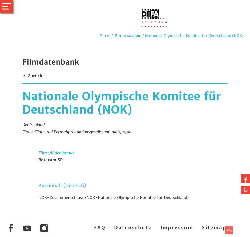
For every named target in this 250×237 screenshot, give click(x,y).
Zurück (32, 75)
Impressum (176, 227)
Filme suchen (127, 35)
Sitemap (214, 227)
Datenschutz (133, 227)
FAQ (100, 227)
